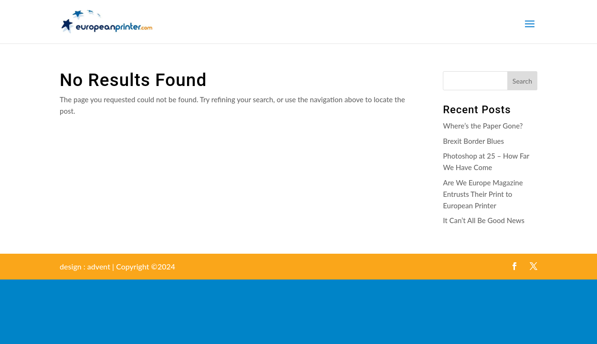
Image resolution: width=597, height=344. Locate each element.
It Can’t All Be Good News (483, 220)
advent (98, 266)
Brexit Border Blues (473, 141)
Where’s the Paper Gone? (483, 125)
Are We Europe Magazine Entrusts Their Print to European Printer (483, 194)
